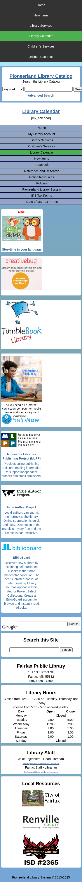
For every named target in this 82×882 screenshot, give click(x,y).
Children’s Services (41, 46)
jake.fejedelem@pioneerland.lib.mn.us (41, 763)
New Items (41, 15)
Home (41, 5)
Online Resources (40, 56)
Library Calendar (40, 36)
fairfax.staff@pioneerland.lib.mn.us (41, 772)
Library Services (41, 25)
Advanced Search (41, 95)
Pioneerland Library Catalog (41, 76)
